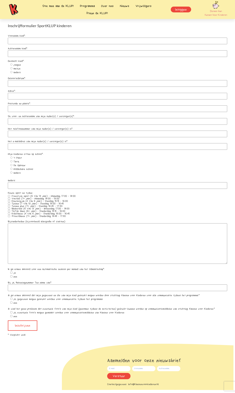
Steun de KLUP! (97, 13)
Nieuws (124, 6)
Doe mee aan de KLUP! (58, 6)
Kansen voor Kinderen (216, 14)
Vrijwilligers (143, 6)
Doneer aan (216, 11)
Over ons (107, 6)
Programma (87, 6)
